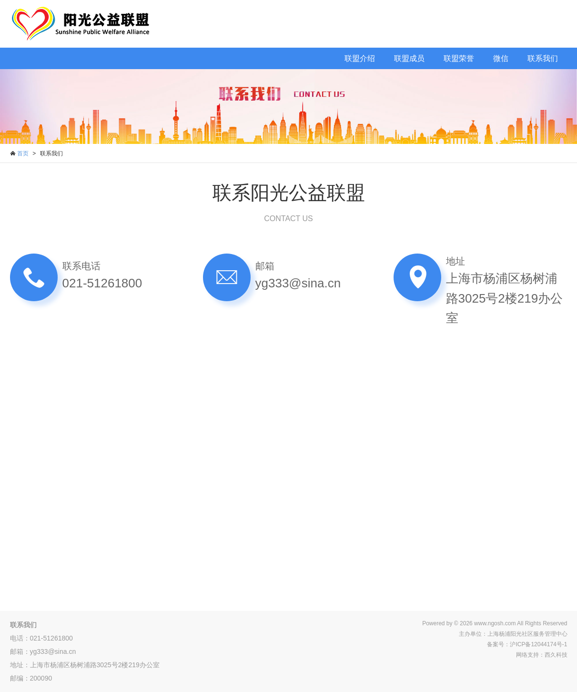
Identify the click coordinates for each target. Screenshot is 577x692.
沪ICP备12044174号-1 (538, 644)
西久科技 (556, 654)
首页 (23, 153)
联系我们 (542, 58)
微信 (500, 58)
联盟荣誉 (459, 58)
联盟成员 (409, 58)
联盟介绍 (359, 58)
